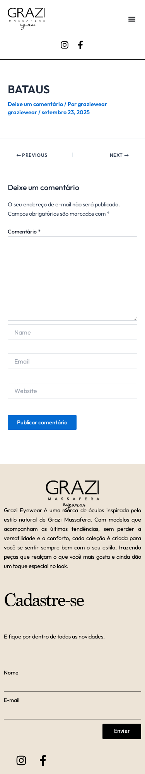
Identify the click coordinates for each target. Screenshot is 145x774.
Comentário (24, 231)
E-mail (11, 700)
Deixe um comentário (35, 104)
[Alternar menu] (132, 19)
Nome (11, 672)
